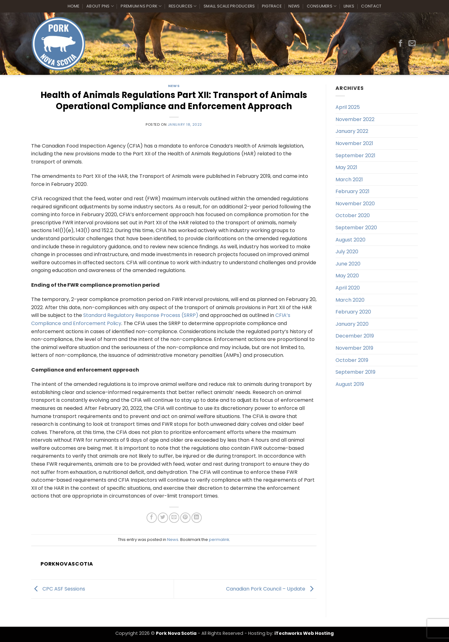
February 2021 (352, 191)
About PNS (100, 6)
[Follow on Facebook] (400, 44)
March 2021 (349, 179)
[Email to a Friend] (174, 518)
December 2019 (355, 335)
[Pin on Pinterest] (185, 518)
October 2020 (353, 215)
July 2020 (347, 251)
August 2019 (350, 384)
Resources (183, 6)
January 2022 (352, 131)
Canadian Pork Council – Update (271, 588)
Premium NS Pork (141, 6)
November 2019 (354, 348)
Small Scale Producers (229, 6)
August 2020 (350, 239)
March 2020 (350, 300)
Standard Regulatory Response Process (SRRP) (140, 315)
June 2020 (348, 263)
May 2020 (347, 275)
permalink (219, 539)
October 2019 (352, 360)
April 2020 (348, 287)
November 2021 (354, 143)
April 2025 (348, 107)
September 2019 (355, 372)
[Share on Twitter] (163, 518)
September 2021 (355, 155)
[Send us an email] (412, 44)
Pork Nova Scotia (176, 633)
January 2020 (352, 324)
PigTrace (272, 6)
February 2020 (353, 311)
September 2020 (356, 227)
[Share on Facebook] (152, 518)
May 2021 (346, 167)
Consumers (322, 6)
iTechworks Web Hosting (304, 633)
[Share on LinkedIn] (196, 518)
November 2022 (355, 119)
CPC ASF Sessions (58, 588)
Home (74, 6)
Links (349, 6)
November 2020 (355, 203)
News (294, 6)
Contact (371, 6)
